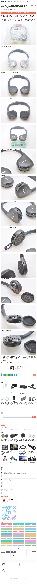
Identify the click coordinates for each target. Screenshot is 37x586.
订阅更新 (23, 578)
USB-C (6, 526)
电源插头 (18, 543)
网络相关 (3, 571)
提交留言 (34, 416)
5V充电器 (18, 533)
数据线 (6, 545)
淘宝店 (25, 578)
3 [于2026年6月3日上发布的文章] (13, 551)
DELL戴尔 (18, 545)
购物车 (27, 1)
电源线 (18, 526)
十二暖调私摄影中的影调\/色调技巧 (14, 448)
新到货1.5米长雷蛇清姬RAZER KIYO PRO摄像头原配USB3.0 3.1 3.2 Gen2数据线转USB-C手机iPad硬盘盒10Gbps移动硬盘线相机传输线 (23, 449)
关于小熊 (12, 578)
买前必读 (15, 578)
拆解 (17, 1)
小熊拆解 (19, 565)
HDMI (30, 531)
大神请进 (19, 564)
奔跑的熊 (6, 524)
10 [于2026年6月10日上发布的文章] (13, 552)
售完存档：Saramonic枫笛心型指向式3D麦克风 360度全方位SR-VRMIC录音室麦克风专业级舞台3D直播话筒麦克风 (32, 388)
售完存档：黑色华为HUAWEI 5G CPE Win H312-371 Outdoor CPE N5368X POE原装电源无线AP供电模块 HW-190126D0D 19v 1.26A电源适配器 (23, 401)
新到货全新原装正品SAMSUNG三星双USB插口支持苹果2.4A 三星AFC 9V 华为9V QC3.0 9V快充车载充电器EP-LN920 (14, 437)
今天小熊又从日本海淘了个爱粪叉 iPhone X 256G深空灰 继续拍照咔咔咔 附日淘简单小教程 (5, 460)
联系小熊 (20, 578)
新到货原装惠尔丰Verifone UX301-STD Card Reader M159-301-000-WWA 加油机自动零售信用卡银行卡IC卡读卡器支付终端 (5, 449)
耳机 (30, 526)
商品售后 (17, 578)
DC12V (31, 543)
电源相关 (3, 569)
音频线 (6, 538)
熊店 (15, 1)
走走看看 (18, 524)
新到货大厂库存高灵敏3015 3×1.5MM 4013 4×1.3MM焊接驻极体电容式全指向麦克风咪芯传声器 (5, 437)
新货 (12, 1)
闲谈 (9, 1)
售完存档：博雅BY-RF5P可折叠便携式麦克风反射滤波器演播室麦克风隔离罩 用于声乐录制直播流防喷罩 (14, 388)
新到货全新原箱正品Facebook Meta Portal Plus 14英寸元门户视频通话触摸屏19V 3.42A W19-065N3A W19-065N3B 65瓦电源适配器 (32, 438)
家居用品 (3, 565)
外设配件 (3, 564)
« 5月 (2, 558)
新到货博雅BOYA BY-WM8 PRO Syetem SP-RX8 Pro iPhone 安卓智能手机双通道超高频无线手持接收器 (14, 460)
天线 (6, 540)
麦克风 (31, 538)
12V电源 (18, 531)
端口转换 (30, 524)
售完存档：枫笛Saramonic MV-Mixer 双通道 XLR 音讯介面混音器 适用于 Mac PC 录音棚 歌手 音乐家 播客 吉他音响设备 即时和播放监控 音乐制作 (23, 389)
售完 (20, 1)
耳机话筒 (19, 571)
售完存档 (10, 9)
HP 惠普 (18, 538)
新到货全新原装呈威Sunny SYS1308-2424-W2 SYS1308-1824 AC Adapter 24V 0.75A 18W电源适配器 (23, 437)
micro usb (6, 543)
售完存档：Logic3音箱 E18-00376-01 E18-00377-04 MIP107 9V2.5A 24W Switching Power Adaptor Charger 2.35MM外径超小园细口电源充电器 (32, 401)
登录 (23, 1)
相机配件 (19, 569)
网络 (18, 540)
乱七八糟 (6, 531)
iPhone (31, 545)
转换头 (31, 540)
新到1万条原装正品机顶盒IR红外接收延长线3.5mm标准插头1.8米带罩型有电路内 (32, 448)
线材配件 (19, 570)
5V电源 (6, 533)
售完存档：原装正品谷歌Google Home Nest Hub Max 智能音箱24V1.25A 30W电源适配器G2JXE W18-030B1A (5, 388)
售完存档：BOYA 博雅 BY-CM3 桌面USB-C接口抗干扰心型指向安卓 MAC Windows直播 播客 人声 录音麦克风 (14, 400)
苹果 (30, 533)
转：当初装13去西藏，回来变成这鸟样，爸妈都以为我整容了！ (23, 460)
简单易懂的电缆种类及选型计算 (32, 459)
